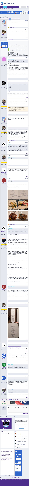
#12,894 (27, 284)
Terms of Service (14, 479)
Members (12, 8)
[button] (11, 7)
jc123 (7, 457)
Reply (27, 25)
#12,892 (27, 226)
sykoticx (11, 457)
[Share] (25, 20)
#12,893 (27, 238)
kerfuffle (6, 458)
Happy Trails (2, 459)
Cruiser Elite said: (10, 82)
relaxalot (4, 451)
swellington (8, 454)
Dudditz (11, 458)
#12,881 (27, 20)
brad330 (5, 457)
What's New (9, 6)
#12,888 (27, 142)
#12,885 (27, 99)
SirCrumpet (2, 452)
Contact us (9, 479)
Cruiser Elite (2, 17)
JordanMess (11, 452)
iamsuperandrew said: (11, 157)
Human (9, 456)
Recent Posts (17, 431)
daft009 (8, 451)
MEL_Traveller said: (10, 377)
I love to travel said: (10, 59)
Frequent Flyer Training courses (21, 425)
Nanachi (9, 453)
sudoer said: (9, 144)
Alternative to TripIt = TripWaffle (21, 442)
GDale (5, 452)
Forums (5, 6)
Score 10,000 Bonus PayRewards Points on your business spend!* (17, 43)
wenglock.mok (11, 456)
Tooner (9, 457)
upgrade (24, 425)
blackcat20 (5, 459)
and (12, 27)
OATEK (6, 451)
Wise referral (18, 445)
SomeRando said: (10, 228)
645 (9, 18)
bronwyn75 (8, 452)
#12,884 (27, 81)
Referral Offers (18, 447)
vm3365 (8, 458)
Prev (2, 18)
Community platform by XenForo (14, 481)
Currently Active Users (4, 450)
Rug (12, 458)
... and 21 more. (2, 460)
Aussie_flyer (10, 451)
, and (12, 140)
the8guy (2, 458)
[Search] (28, 7)
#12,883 (27, 57)
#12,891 (27, 178)
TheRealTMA (2, 456)
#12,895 (27, 303)
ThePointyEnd (2, 454)
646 (11, 18)
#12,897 (27, 353)
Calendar (9, 8)
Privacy (17, 479)
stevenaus (6, 454)
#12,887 (27, 126)
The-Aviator (4, 453)
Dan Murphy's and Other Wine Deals (22, 439)
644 (7, 18)
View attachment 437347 (18, 346)
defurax (6, 455)
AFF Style (2, 479)
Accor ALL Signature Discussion (21, 433)
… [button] (14, 18)
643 (6, 18)
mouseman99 (9, 455)
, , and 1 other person (15, 114)
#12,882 (27, 29)
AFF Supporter (4, 106)
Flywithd (2, 457)
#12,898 (27, 362)
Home (2, 6)
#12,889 (27, 155)
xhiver (4, 458)
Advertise (26, 479)
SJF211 (1, 451)
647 (13, 18)
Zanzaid (2, 453)
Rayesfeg (8, 459)
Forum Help (20, 479)
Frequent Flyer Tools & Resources (21, 444)
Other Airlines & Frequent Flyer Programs (22, 438)
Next (18, 18)
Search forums (5, 8)
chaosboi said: (10, 364)
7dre (6, 452)
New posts (1, 8)
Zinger (7, 453)
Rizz (3, 457)
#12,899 (27, 376)
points (11, 453)
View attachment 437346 (11, 346)
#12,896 (27, 343)
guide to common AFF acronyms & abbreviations (6, 437)
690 (16, 18)
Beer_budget (6, 456)
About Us (6, 479)
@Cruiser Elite (10, 73)
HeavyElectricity (3, 455)
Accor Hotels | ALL (19, 434)
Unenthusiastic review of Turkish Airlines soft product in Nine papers (22, 437)
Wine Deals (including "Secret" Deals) (21, 441)
